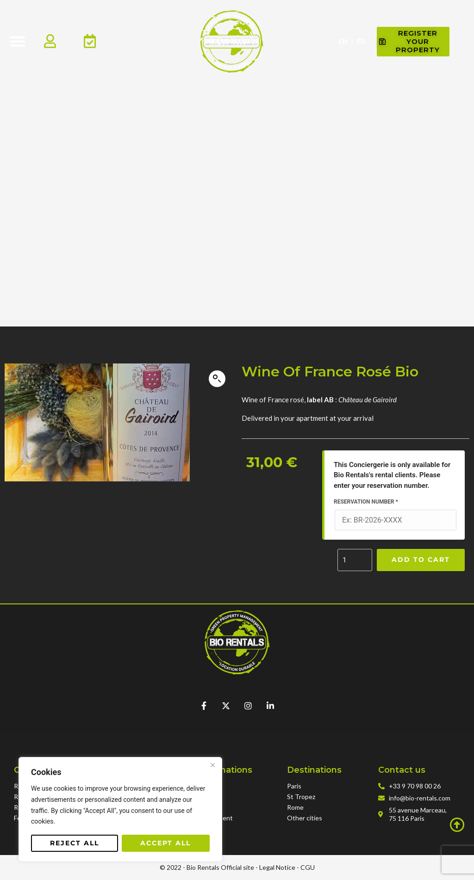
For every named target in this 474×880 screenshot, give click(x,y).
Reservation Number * (366, 501)
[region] (120, 809)
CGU (307, 867)
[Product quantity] (354, 560)
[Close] (212, 764)
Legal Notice (277, 867)
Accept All (165, 843)
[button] (17, 41)
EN (342, 41)
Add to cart (421, 559)
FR (361, 41)
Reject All (74, 843)
